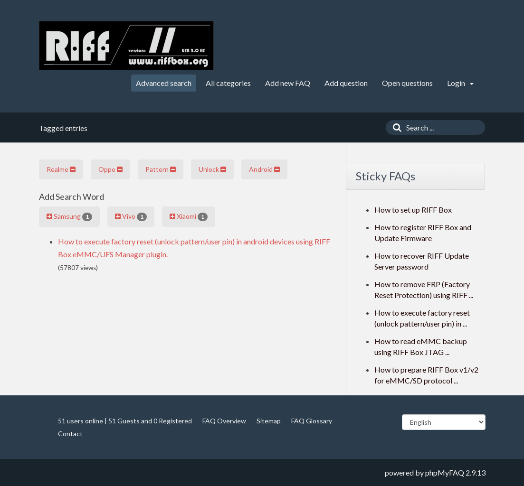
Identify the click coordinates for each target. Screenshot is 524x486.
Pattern (160, 169)
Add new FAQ (287, 82)
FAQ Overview (224, 421)
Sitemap (269, 421)
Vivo (131, 216)
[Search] (395, 127)
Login (460, 82)
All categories (228, 82)
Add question (346, 82)
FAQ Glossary (311, 421)
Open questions (407, 82)
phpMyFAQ (444, 472)
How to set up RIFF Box (413, 209)
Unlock (212, 169)
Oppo (110, 169)
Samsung (69, 216)
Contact (70, 434)
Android (264, 169)
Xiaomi (189, 216)
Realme (61, 169)
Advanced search (163, 82)
